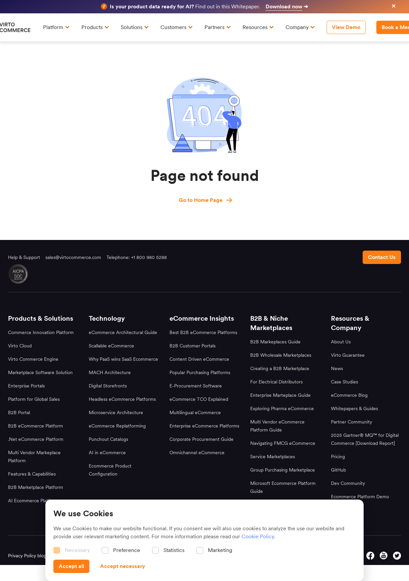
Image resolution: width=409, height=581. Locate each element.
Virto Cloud (20, 345)
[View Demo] (346, 27)
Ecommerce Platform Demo (360, 496)
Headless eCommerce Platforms (122, 399)
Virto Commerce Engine (33, 359)
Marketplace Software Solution (40, 372)
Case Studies (344, 381)
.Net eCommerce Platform (35, 439)
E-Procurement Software (195, 385)
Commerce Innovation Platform (41, 332)
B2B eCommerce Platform (35, 425)
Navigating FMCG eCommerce (282, 443)
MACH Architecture (110, 372)
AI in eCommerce (107, 452)
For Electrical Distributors (276, 381)
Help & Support (24, 257)
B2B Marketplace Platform (35, 487)
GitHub (338, 470)
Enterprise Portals (26, 385)
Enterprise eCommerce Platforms (204, 425)
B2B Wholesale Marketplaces (280, 355)
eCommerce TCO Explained (198, 399)
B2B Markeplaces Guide (275, 341)
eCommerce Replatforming (117, 425)
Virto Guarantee (348, 355)
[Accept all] (71, 566)
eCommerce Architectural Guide (123, 332)
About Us (341, 341)
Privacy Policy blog (27, 555)
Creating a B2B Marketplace (279, 368)
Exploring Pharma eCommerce (282, 408)
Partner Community (351, 421)
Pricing (338, 456)
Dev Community (348, 483)
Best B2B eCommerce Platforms (203, 332)
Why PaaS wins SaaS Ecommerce (123, 359)
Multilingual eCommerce (195, 412)
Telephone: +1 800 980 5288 (136, 257)
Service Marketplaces (272, 456)
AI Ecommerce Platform (33, 500)
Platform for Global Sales (34, 399)
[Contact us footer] (382, 257)
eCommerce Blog (349, 395)
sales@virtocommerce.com (73, 257)
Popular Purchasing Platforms (199, 372)
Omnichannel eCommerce (197, 452)
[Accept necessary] (122, 566)
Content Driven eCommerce (199, 359)
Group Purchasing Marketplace (282, 470)
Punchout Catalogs (108, 439)
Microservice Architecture (116, 412)
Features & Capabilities (32, 474)
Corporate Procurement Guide (201, 439)
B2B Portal (19, 412)
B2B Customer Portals (192, 345)
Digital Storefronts (108, 385)
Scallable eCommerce (111, 345)
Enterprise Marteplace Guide (280, 395)
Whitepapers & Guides (354, 408)
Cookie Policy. (258, 536)
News (337, 368)
